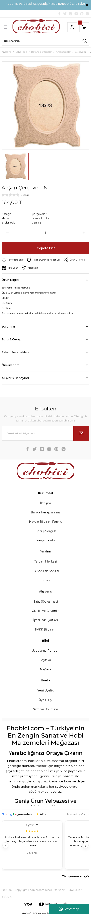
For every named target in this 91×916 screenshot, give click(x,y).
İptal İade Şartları (45, 620)
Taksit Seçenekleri (15, 352)
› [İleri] (85, 845)
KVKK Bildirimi (45, 629)
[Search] (45, 41)
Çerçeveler (39, 213)
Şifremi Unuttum (45, 709)
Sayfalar (45, 660)
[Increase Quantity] (83, 233)
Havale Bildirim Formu (45, 521)
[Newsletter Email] (45, 433)
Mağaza (45, 669)
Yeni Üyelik (45, 690)
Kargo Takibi (45, 540)
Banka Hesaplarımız (45, 512)
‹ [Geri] (5, 845)
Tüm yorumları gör (75, 876)
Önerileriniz (10, 365)
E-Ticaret (37, 913)
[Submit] (81, 433)
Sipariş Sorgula (46, 531)
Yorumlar (8, 326)
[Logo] (36, 27)
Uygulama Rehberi (45, 650)
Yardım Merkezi (45, 561)
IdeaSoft (26, 913)
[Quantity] (45, 233)
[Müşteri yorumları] (45, 845)
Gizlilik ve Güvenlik (45, 611)
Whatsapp (69, 909)
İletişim (45, 503)
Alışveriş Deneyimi (15, 378)
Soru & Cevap (11, 339)
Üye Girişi (45, 700)
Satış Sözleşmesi (45, 601)
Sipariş (46, 580)
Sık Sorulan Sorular (45, 571)
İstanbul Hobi (40, 218)
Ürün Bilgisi (10, 280)
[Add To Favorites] (12, 259)
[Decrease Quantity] (7, 233)
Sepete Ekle (46, 248)
